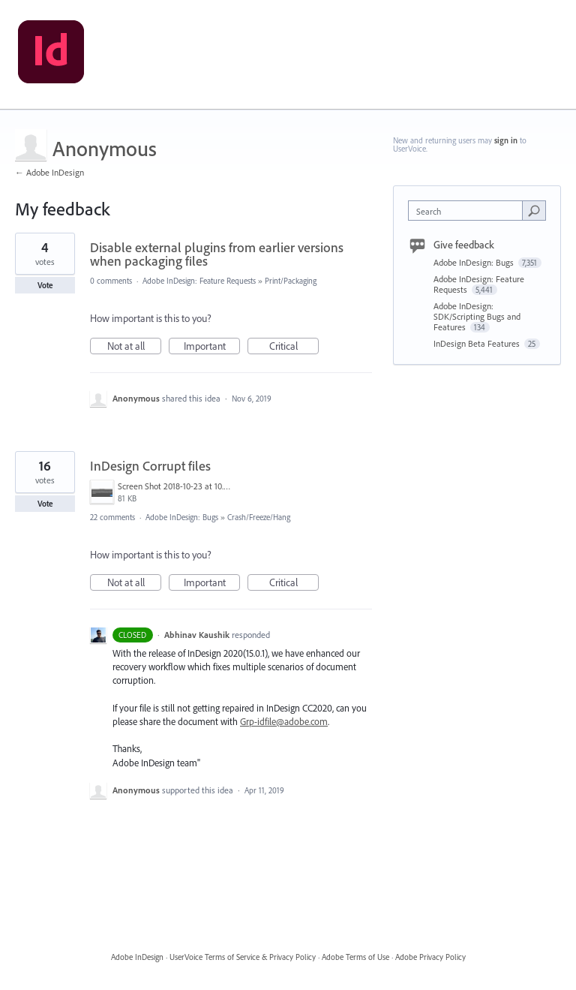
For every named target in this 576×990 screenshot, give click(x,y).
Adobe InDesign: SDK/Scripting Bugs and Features (477, 316)
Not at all (134, 346)
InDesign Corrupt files (150, 465)
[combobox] (469, 210)
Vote (45, 285)
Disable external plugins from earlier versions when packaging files (217, 254)
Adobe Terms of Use (355, 957)
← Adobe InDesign (49, 172)
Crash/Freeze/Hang (258, 517)
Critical (294, 346)
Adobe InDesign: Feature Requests (199, 280)
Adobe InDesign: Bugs (182, 517)
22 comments (112, 517)
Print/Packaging (290, 280)
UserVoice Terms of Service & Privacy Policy (243, 957)
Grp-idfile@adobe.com (284, 721)
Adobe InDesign (137, 957)
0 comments (111, 280)
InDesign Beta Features (478, 343)
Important (212, 346)
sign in (506, 140)
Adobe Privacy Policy (430, 957)
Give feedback (464, 244)
